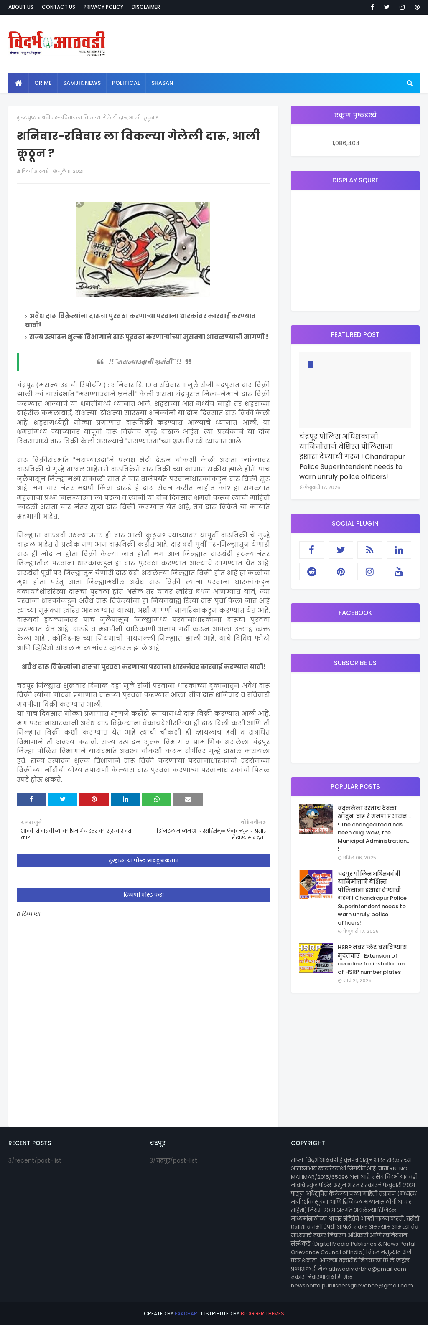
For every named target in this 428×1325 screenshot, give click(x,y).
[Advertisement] (355, 250)
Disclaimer (146, 6)
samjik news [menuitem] (82, 83)
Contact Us (58, 6)
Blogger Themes (262, 1313)
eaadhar (186, 1313)
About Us (20, 6)
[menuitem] (18, 83)
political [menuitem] (126, 83)
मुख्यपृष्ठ (26, 117)
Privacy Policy (103, 6)
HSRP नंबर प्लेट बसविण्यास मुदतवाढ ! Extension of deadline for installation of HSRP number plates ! (372, 959)
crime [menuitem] (43, 83)
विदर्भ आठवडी (35, 171)
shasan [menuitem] (162, 83)
